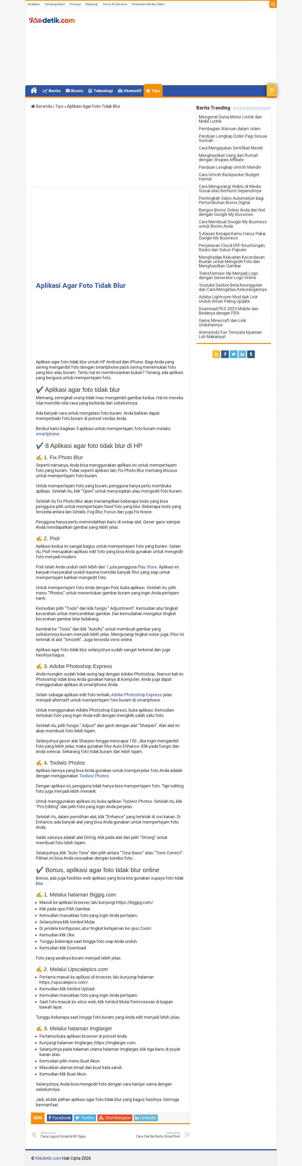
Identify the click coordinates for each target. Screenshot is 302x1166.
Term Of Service (115, 4)
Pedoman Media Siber (148, 4)
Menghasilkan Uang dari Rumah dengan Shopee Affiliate (228, 157)
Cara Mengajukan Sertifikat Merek (231, 147)
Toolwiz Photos (94, 775)
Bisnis (74, 90)
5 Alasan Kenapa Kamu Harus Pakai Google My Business (232, 235)
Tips (153, 90)
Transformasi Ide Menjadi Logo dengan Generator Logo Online (228, 275)
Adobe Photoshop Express (136, 694)
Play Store (147, 566)
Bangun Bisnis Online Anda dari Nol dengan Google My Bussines (232, 212)
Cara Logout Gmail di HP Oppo (65, 1134)
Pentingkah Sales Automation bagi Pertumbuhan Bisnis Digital (231, 200)
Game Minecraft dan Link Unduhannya (222, 322)
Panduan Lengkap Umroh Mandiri (230, 167)
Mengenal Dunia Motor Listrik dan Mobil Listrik (230, 119)
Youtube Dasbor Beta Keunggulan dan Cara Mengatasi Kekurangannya (233, 287)
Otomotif (129, 90)
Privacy (75, 4)
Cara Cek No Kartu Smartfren (155, 1134)
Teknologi (100, 90)
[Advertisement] (185, 46)
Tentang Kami (55, 4)
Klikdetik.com (48, 1158)
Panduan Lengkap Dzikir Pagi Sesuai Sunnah (233, 138)
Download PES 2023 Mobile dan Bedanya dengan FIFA (228, 311)
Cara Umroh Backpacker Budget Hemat (229, 176)
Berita (52, 90)
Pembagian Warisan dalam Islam (230, 128)
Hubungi (91, 4)
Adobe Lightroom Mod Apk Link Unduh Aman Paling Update (228, 299)
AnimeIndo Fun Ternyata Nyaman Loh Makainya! (230, 334)
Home (34, 90)
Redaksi (34, 4)
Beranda (41, 106)
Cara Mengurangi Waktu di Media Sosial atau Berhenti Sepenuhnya (230, 188)
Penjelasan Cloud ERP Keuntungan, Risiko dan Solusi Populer (232, 247)
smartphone (47, 433)
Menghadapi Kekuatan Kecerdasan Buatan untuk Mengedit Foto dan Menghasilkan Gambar (232, 261)
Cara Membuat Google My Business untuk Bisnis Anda (233, 224)
